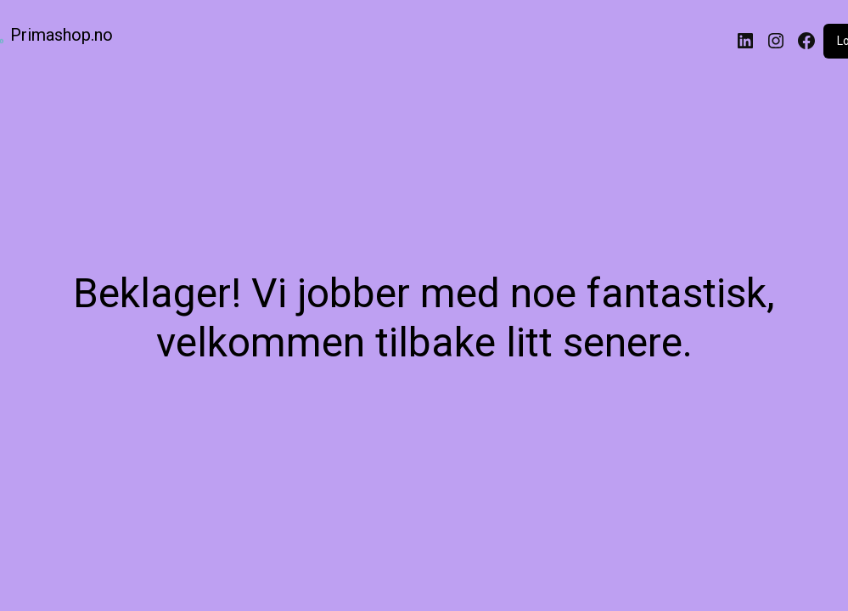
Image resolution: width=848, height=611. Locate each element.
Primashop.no (61, 35)
